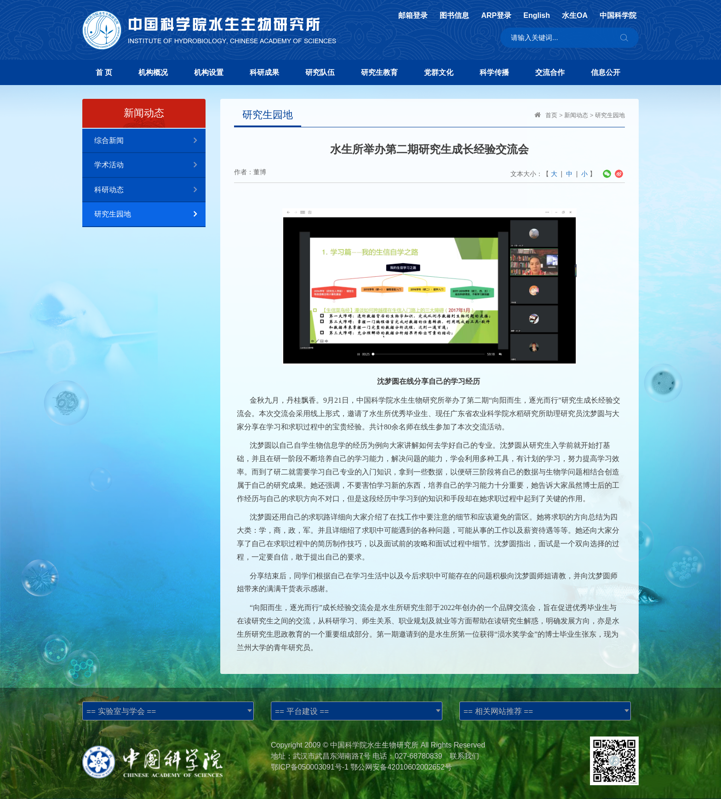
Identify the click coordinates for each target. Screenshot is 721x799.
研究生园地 (150, 214)
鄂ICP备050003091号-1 (310, 767)
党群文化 (438, 72)
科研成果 (264, 72)
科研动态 (150, 190)
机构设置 (208, 72)
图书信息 (454, 15)
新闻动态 (576, 115)
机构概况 (153, 72)
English (536, 15)
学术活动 (150, 165)
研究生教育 (379, 72)
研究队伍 (320, 72)
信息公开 (605, 72)
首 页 (104, 72)
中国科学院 (618, 15)
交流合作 (550, 72)
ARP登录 (496, 15)
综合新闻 (150, 141)
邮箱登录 (413, 15)
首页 (551, 115)
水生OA (575, 15)
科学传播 (494, 72)
